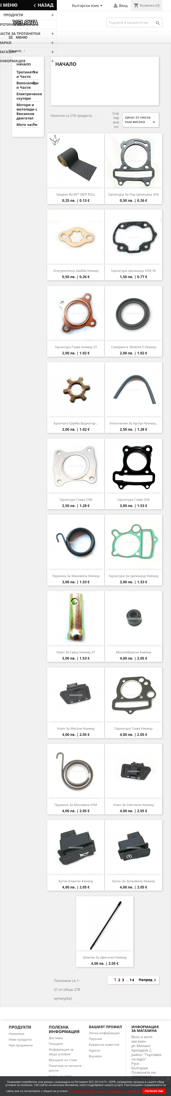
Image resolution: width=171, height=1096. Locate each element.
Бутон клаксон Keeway (76, 881)
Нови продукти (20, 1039)
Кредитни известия (104, 1044)
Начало (23, 64)
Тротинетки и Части (27, 74)
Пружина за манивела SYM (76, 805)
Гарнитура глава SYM (75, 499)
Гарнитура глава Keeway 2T (76, 347)
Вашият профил (105, 1026)
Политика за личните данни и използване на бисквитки (104, 1091)
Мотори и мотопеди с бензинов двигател (26, 112)
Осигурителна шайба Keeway (76, 270)
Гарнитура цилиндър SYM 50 (133, 270)
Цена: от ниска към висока (141, 120)
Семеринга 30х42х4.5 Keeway (133, 347)
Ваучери (95, 1056)
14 (132, 979)
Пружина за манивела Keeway (76, 576)
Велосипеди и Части (27, 85)
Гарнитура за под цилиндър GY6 (133, 194)
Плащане (56, 1044)
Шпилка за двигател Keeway (105, 957)
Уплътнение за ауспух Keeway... (133, 423)
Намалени (16, 1033)
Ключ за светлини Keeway (133, 805)
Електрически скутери (27, 96)
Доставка (56, 1038)
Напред (148, 980)
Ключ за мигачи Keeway (76, 728)
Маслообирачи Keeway (133, 652)
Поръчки (95, 1039)
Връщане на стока (63, 1060)
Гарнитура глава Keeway (134, 728)
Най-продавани (21, 1045)
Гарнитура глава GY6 (133, 499)
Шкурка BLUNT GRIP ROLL (75, 194)
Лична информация (104, 1033)
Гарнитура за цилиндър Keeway (133, 576)
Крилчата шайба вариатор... (76, 423)
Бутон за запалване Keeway (133, 881)
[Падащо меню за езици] (88, 6)
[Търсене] (134, 22)
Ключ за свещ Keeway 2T (76, 652)
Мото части (26, 124)
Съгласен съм (154, 1091)
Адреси (94, 1050)
